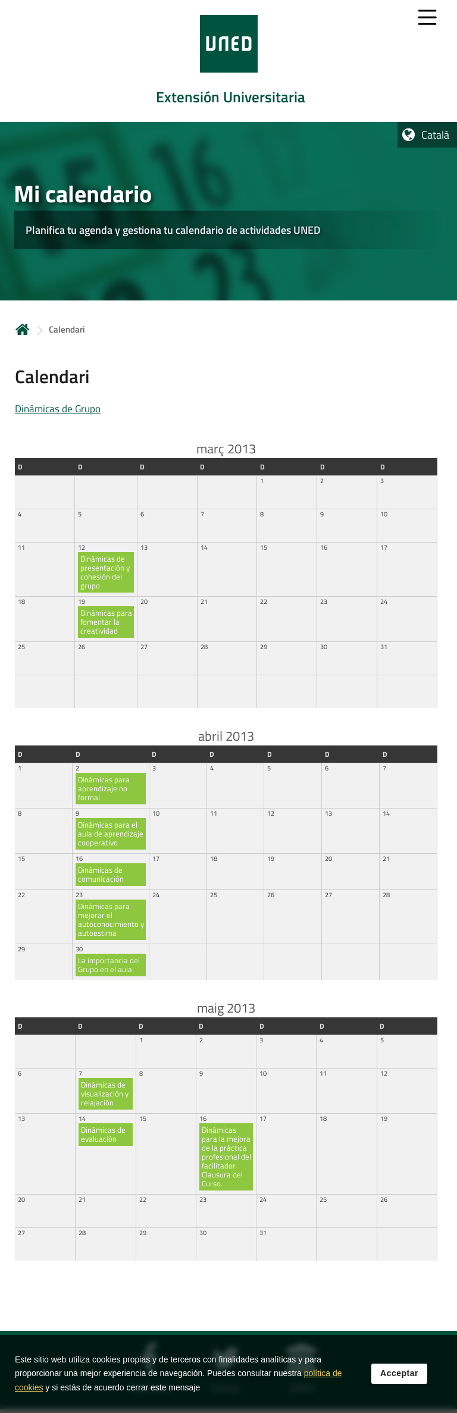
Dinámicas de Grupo (58, 408)
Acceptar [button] (399, 1375)
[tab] (228, 61)
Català (435, 135)
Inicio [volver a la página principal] (23, 329)
